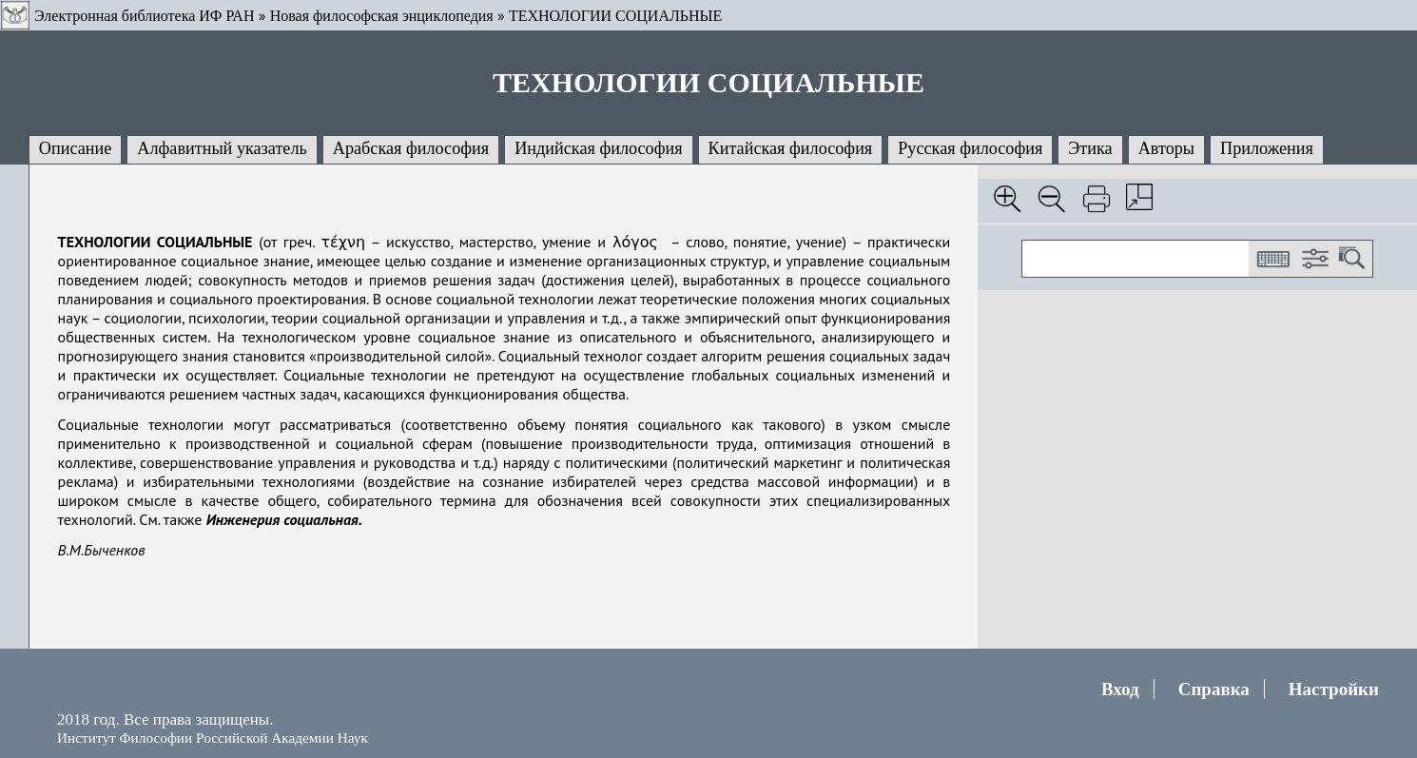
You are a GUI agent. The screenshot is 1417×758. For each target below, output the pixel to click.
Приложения (1266, 148)
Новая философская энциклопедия (382, 16)
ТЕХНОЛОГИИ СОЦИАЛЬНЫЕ (615, 16)
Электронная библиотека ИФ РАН (144, 16)
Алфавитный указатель (221, 148)
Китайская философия (790, 148)
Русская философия (970, 148)
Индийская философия (598, 148)
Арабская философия (411, 148)
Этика (1090, 148)
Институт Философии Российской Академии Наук (212, 737)
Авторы (1166, 148)
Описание (75, 148)
